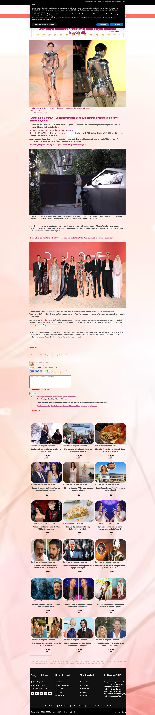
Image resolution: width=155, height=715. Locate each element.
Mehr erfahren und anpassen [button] (44, 24)
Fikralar (84, 696)
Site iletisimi (99, 706)
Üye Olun (110, 706)
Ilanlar (59, 692)
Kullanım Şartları (78, 706)
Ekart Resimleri (63, 685)
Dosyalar (85, 689)
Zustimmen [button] (116, 24)
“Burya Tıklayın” (61, 399)
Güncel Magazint (45, 355)
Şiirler (83, 692)
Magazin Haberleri (61, 355)
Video (59, 682)
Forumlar (61, 696)
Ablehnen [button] (102, 24)
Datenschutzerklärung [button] (88, 8)
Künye (89, 706)
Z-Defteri (85, 685)
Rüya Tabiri (86, 682)
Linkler (60, 689)
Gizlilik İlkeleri (64, 706)
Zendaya (33, 355)
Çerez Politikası (50, 706)
